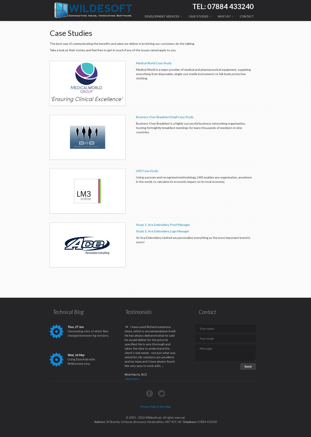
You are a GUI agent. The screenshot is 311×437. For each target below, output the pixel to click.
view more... (132, 379)
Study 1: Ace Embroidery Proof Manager (163, 225)
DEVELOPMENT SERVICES (163, 16)
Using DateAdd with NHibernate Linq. (81, 361)
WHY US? (225, 16)
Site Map (165, 406)
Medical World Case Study (153, 63)
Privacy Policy (149, 406)
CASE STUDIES (200, 16)
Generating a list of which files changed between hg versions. (88, 333)
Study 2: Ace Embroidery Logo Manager (162, 231)
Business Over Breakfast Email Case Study (165, 117)
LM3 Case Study (147, 171)
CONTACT (247, 16)
